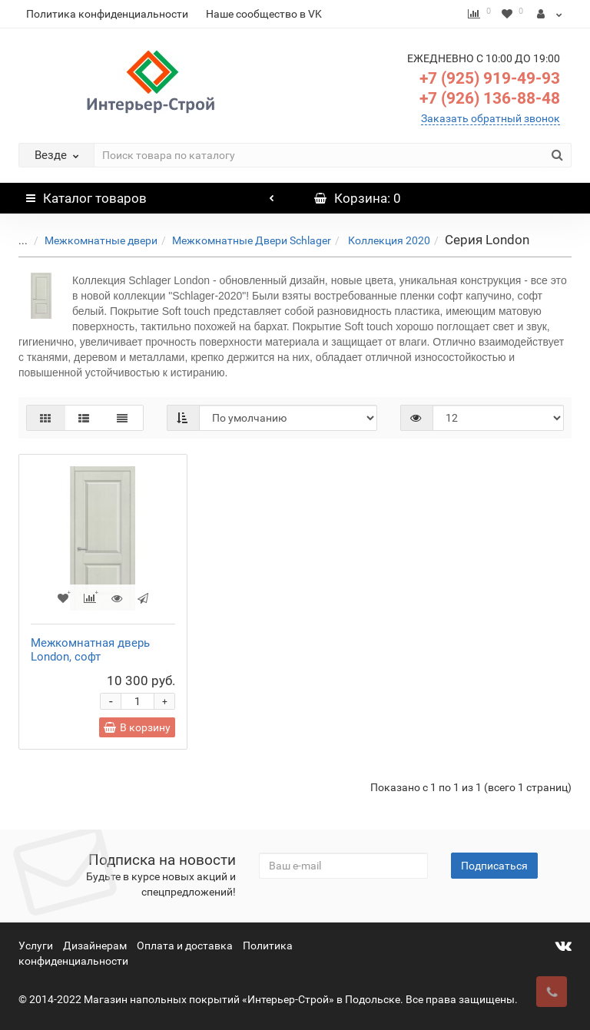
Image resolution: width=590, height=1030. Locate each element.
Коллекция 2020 (376, 240)
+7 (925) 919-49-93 (489, 78)
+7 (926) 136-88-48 (489, 98)
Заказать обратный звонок (490, 118)
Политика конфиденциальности (107, 14)
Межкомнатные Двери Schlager (240, 240)
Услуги (35, 945)
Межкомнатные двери (89, 240)
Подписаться (494, 865)
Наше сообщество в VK (264, 14)
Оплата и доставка (185, 945)
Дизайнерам (95, 945)
